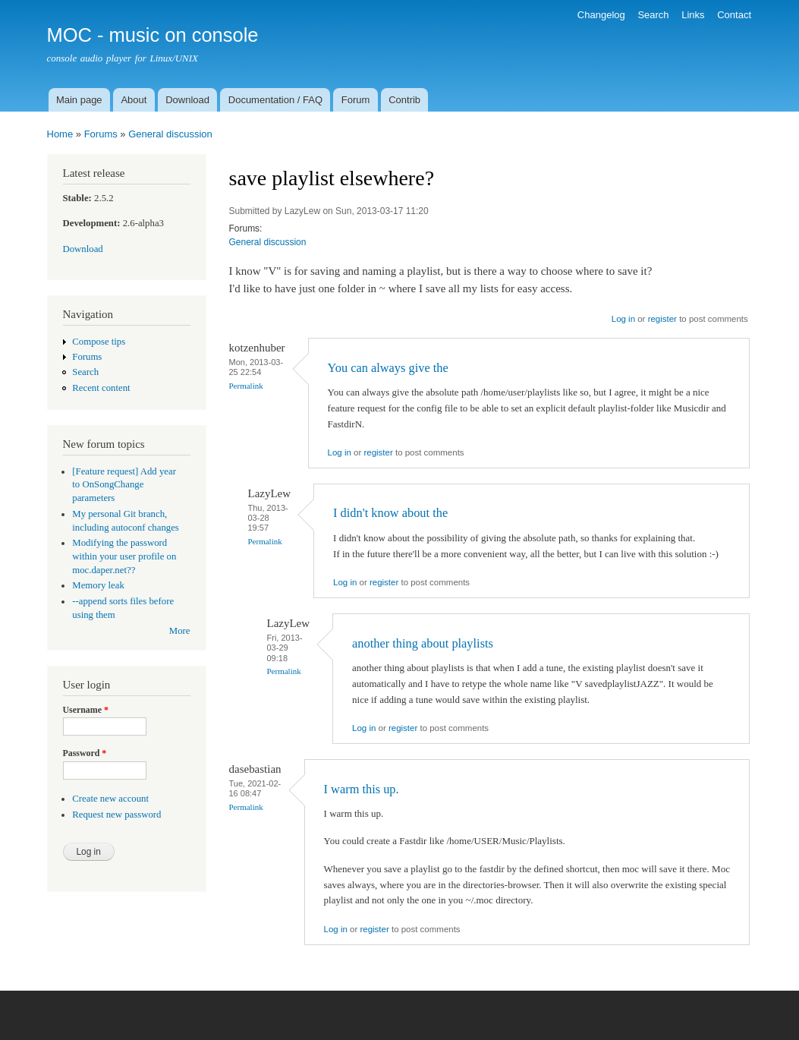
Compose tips (98, 341)
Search (652, 14)
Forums (101, 134)
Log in (623, 318)
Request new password (116, 814)
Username (86, 709)
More (179, 631)
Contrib (404, 100)
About (133, 100)
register (662, 318)
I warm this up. (361, 789)
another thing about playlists (422, 643)
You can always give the (388, 368)
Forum (355, 100)
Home (60, 134)
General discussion (170, 134)
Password (85, 753)
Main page (79, 100)
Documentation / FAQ (275, 100)
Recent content (101, 388)
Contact (734, 14)
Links (692, 14)
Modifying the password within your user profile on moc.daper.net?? (124, 556)
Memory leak (98, 585)
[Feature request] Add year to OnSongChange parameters (124, 485)
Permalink (246, 385)
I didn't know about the (390, 513)
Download (187, 100)
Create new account (110, 798)
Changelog (601, 14)
